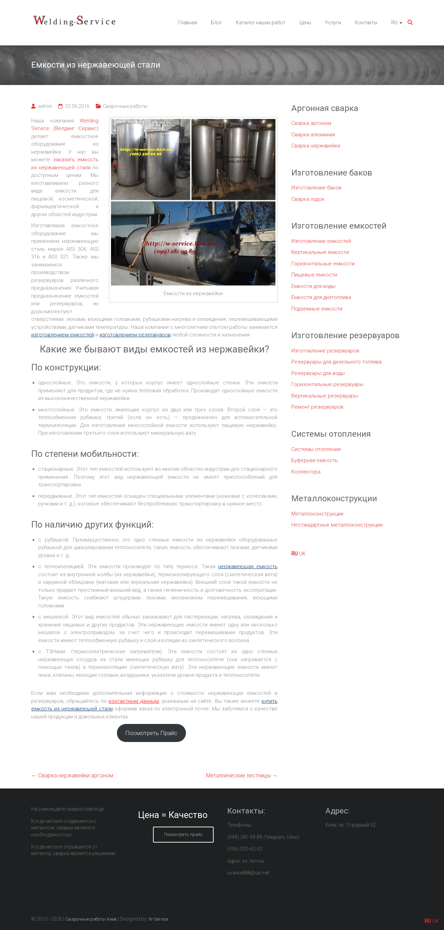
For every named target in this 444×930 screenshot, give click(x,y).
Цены (305, 22)
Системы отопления (316, 449)
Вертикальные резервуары (324, 396)
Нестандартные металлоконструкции (337, 525)
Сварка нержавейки (315, 146)
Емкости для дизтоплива (321, 297)
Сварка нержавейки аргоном (72, 775)
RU (394, 22)
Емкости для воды (313, 286)
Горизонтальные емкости (323, 264)
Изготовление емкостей (321, 241)
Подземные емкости (316, 309)
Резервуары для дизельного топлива (336, 362)
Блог (216, 22)
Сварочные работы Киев (91, 919)
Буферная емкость (314, 460)
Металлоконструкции (317, 514)
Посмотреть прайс (183, 834)
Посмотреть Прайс (151, 733)
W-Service (158, 919)
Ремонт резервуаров (317, 407)
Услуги (333, 22)
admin (45, 106)
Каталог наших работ (260, 22)
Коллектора (306, 472)
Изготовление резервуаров (325, 351)
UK (302, 554)
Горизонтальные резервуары (327, 384)
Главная (187, 22)
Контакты (366, 22)
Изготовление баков (316, 188)
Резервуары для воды (318, 373)
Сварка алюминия (313, 134)
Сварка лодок (308, 199)
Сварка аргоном (311, 123)
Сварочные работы (125, 106)
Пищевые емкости (314, 275)
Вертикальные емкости (320, 252)
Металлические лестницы (242, 775)
